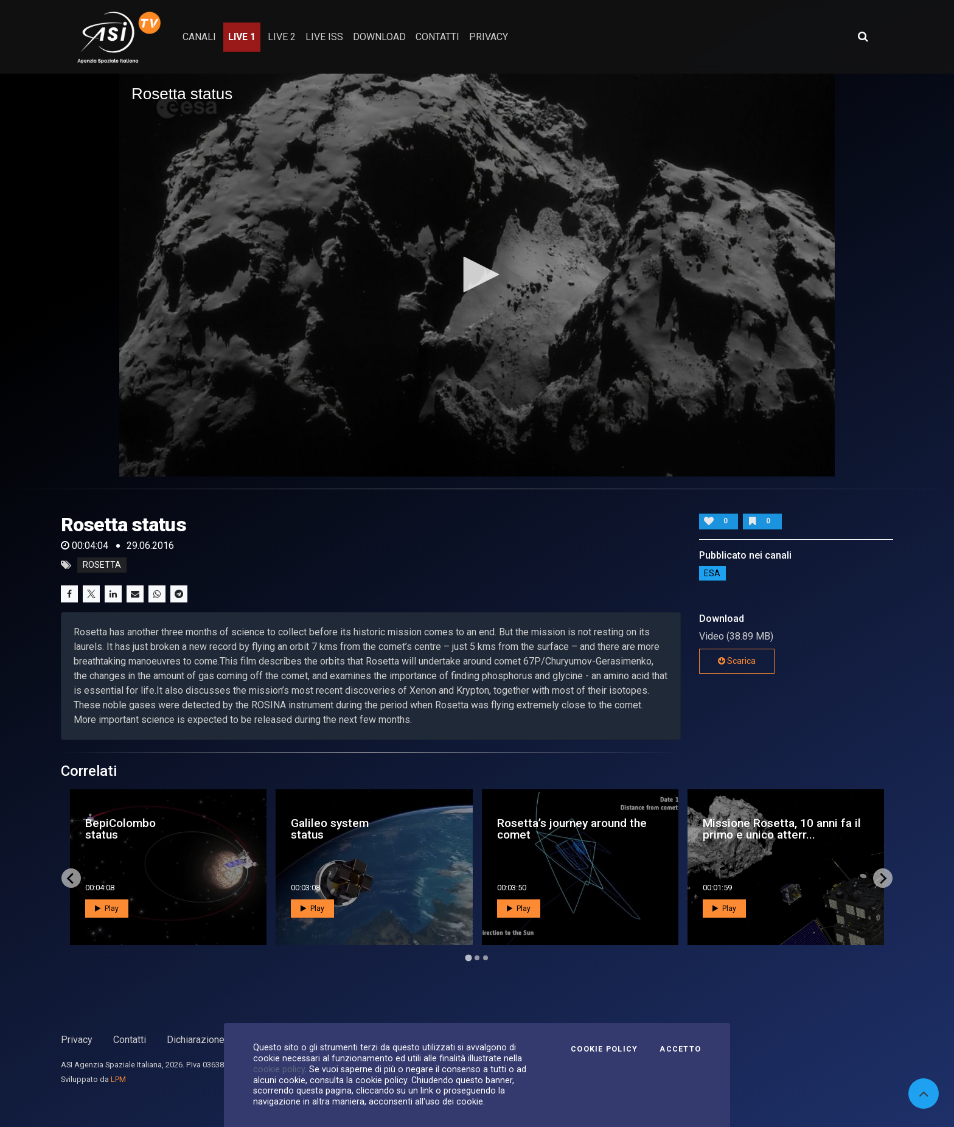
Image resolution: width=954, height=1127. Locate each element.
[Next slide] (883, 878)
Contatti (129, 1039)
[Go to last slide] (71, 878)
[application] (477, 275)
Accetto (680, 1049)
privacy (488, 37)
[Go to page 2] (477, 957)
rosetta (102, 565)
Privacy (76, 1039)
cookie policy (279, 1069)
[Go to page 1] (468, 958)
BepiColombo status (120, 829)
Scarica (737, 661)
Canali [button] (199, 37)
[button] (477, 274)
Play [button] (107, 908)
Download (379, 37)
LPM (118, 1079)
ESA (712, 573)
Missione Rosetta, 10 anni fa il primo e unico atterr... (782, 829)
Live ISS (324, 37)
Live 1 (242, 37)
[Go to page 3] (485, 957)
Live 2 (282, 37)
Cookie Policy (604, 1049)
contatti (437, 37)
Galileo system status (330, 829)
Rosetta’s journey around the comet (572, 829)
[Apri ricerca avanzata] (863, 36)
